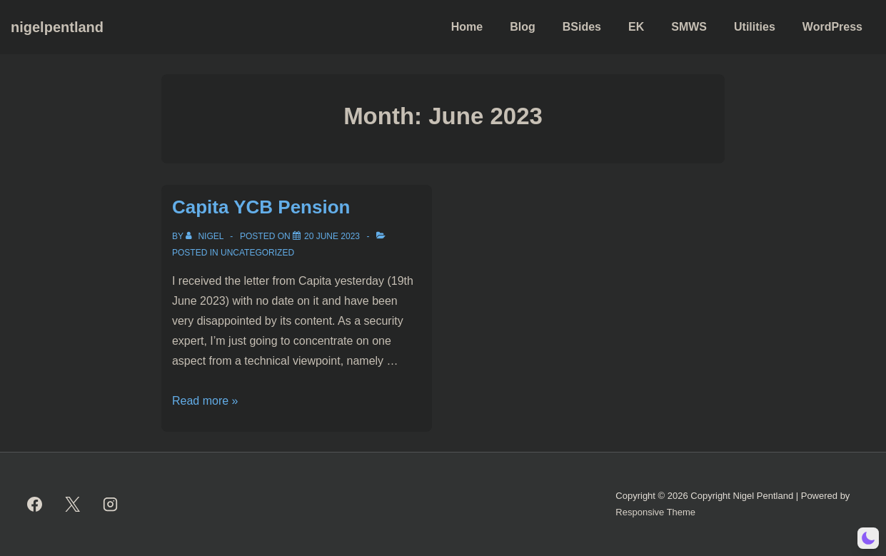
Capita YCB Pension (261, 207)
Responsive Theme (655, 512)
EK (636, 27)
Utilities (754, 27)
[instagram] (110, 505)
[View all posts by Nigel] (206, 236)
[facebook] (35, 505)
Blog (522, 27)
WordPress (832, 27)
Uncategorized (257, 253)
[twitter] (72, 505)
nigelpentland (57, 27)
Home (467, 27)
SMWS (689, 27)
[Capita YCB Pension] (332, 236)
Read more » (205, 401)
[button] (868, 538)
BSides (582, 27)
